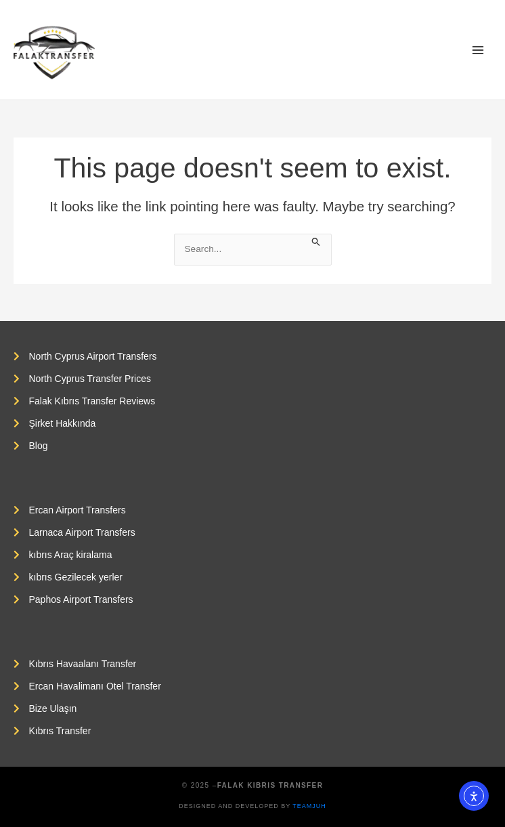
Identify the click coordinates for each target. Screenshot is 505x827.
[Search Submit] (316, 241)
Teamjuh (309, 806)
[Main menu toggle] (478, 50)
